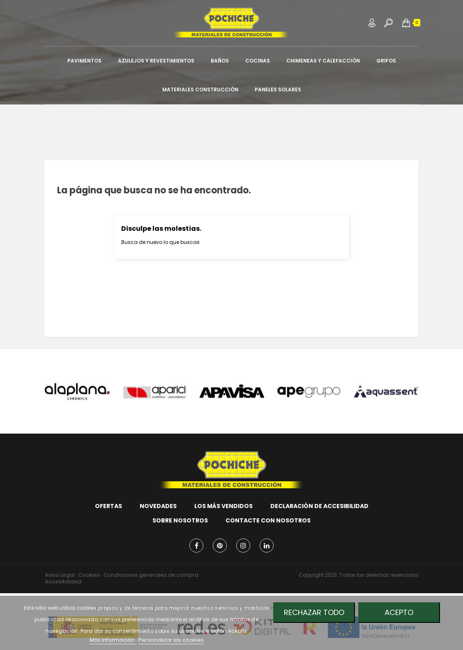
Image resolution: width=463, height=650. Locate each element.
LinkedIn (267, 545)
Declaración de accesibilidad (319, 506)
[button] (406, 22)
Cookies (89, 575)
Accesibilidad (63, 581)
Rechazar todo (314, 612)
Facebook (196, 545)
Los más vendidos (223, 506)
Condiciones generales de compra (151, 575)
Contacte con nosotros (268, 520)
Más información (113, 640)
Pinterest (220, 545)
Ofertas (108, 506)
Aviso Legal (60, 575)
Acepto (399, 612)
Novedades (158, 506)
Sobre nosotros (180, 520)
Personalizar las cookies (171, 640)
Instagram (243, 545)
